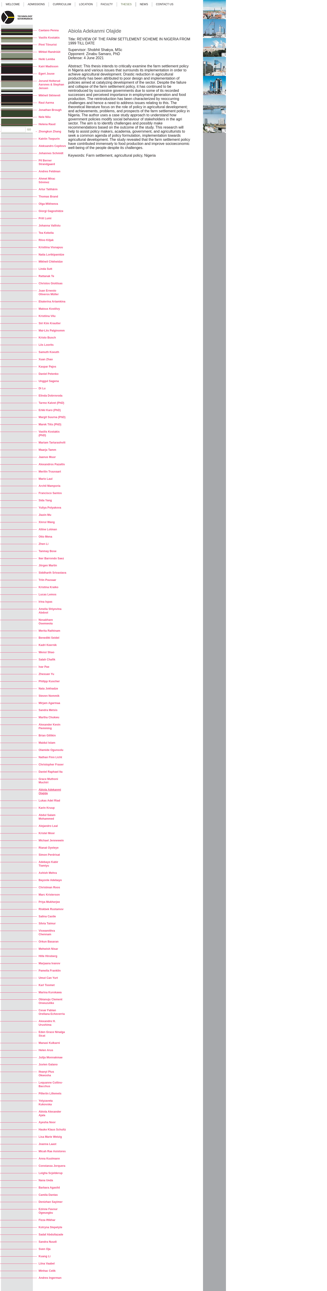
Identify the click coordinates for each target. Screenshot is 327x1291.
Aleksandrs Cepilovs (52, 146)
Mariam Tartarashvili (52, 442)
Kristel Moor (47, 833)
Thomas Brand (48, 196)
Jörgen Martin (48, 565)
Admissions (36, 4)
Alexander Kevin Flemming (49, 726)
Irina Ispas (45, 601)
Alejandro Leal (48, 826)
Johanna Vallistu (50, 225)
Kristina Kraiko (48, 587)
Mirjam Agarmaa (49, 703)
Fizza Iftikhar (47, 1220)
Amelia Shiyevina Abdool (50, 610)
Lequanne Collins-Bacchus (51, 1084)
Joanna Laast (47, 1144)
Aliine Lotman (48, 529)
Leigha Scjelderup (50, 1173)
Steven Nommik (49, 695)
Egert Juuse (46, 73)
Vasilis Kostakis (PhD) (49, 433)
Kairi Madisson (48, 66)
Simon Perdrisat (49, 854)
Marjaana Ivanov (49, 963)
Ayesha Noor (47, 1122)
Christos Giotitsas (50, 283)
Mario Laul (45, 478)
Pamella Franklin (50, 970)
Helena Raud (47, 124)
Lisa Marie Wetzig (50, 1136)
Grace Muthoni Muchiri (48, 780)
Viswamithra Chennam (47, 932)
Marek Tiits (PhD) (50, 424)
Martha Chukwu (49, 717)
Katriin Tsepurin (49, 138)
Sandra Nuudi (48, 1241)
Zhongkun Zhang (50, 131)
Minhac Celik (47, 1270)
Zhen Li (44, 544)
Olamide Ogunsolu (51, 750)
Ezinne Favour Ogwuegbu (48, 1211)
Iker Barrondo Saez (51, 558)
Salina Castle (47, 916)
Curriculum (62, 4)
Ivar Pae (44, 666)
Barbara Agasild (49, 1187)
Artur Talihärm (48, 189)
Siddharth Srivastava (52, 572)
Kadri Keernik (48, 645)
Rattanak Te (46, 276)
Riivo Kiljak (46, 240)
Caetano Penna (49, 30)
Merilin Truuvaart (50, 471)
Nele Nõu (45, 117)
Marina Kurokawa (50, 992)
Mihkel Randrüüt (49, 52)
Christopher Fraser (51, 764)
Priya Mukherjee (49, 902)
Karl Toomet (46, 985)
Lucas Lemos (47, 594)
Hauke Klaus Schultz (52, 1129)
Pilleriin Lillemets (50, 1093)
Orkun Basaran (49, 941)
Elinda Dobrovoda (50, 395)
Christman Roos (49, 887)
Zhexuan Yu (46, 674)
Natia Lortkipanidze (51, 254)
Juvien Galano (48, 1064)
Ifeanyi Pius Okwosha (46, 1073)
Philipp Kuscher (49, 681)
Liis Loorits (46, 344)
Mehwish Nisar (48, 948)
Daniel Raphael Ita (50, 771)
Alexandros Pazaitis (52, 464)
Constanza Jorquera (52, 1165)
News (144, 4)
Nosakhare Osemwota (46, 621)
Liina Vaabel (47, 1263)
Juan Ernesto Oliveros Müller (49, 292)
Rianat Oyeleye (49, 847)
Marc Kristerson (49, 894)
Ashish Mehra (48, 872)
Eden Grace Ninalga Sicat (52, 1033)
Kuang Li (44, 1256)
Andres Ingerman (50, 1277)
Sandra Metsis (48, 710)
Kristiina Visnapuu (51, 247)
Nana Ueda (46, 1180)
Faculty (107, 4)
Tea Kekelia (46, 232)
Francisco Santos (50, 493)
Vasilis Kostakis (49, 37)
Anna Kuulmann (49, 1158)
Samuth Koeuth (49, 352)
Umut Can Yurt (48, 977)
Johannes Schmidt (51, 153)
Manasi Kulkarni (49, 1043)
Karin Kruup (47, 807)
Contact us (164, 4)
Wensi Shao (46, 652)
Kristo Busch (47, 337)
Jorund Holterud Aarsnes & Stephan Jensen (51, 84)
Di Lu (42, 388)
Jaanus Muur (47, 457)
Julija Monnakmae (50, 1057)
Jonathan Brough (50, 110)
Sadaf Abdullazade (51, 1234)
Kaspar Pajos (47, 366)
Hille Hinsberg (48, 956)
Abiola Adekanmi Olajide (50, 791)
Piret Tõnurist (48, 44)
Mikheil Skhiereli (49, 95)
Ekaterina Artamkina (52, 301)
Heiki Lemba (47, 59)
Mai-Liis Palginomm (52, 330)
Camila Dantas (48, 1194)
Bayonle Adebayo (50, 880)
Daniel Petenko (49, 373)
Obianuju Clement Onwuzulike (50, 1001)
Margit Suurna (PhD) (52, 417)
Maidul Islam (47, 742)
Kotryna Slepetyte (50, 1227)
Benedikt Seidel (49, 637)
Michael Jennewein (51, 840)
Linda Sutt (45, 268)
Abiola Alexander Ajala (50, 1113)
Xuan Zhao (46, 359)
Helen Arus (46, 1050)
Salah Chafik (47, 659)
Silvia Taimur (47, 923)
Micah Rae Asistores (52, 1151)
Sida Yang (45, 500)
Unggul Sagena (49, 381)
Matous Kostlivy (49, 308)
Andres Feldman (49, 171)
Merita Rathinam (49, 630)
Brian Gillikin (47, 735)
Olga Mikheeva (48, 203)
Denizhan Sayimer (50, 1201)
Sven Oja (44, 1249)
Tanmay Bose (48, 551)
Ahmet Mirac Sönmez (47, 180)
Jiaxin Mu (45, 514)
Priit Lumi (45, 218)
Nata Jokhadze (48, 688)
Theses (126, 4)
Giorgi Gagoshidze (51, 211)
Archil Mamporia (49, 485)
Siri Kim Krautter (50, 323)
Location (86, 4)
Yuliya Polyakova (50, 507)
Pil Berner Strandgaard (47, 162)
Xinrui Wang (47, 522)
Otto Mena (45, 536)
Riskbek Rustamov (51, 909)
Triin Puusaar (47, 580)
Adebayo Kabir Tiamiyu (48, 863)
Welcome (13, 4)
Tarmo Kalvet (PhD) (51, 402)
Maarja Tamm (47, 449)
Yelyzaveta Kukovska (46, 1102)
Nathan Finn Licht (50, 757)
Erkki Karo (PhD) (50, 410)
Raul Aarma (46, 102)
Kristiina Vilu (47, 316)
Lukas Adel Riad (49, 800)
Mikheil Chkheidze (51, 261)
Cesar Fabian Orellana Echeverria (52, 1012)
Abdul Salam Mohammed (47, 817)
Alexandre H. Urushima (47, 1023)
